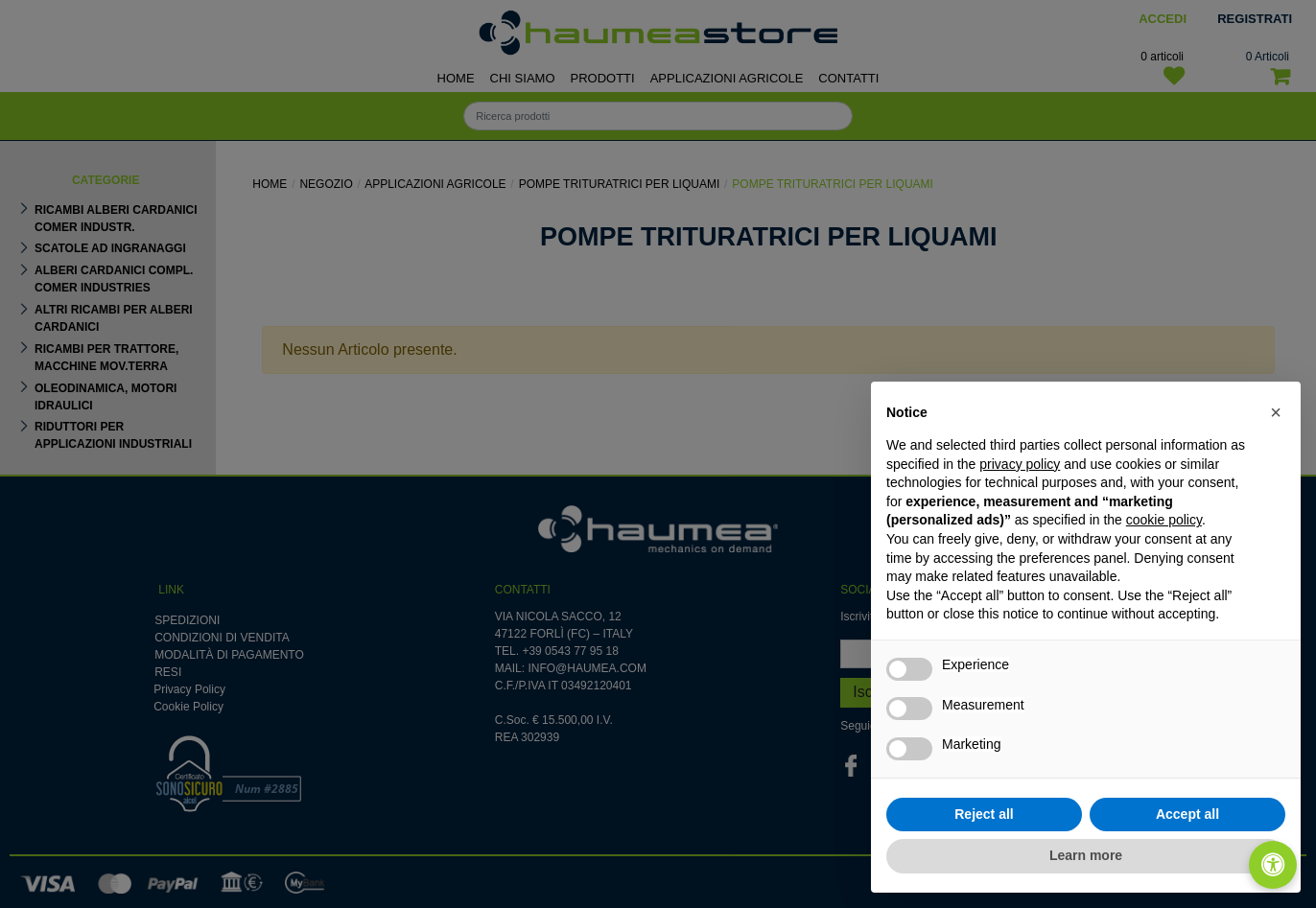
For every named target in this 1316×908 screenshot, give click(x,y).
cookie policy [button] (1164, 519)
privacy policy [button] (1019, 464)
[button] (1275, 412)
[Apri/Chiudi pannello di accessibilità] (1273, 865)
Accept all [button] (1187, 814)
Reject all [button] (983, 814)
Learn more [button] (1085, 855)
